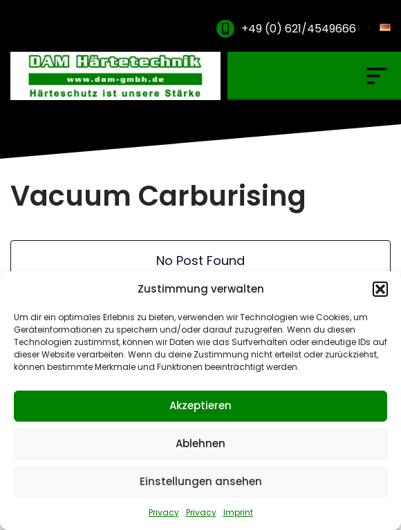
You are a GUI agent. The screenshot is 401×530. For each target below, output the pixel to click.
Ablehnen (200, 443)
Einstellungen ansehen (201, 481)
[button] (380, 289)
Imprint (238, 512)
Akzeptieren (200, 405)
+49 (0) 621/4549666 (298, 29)
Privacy (164, 512)
